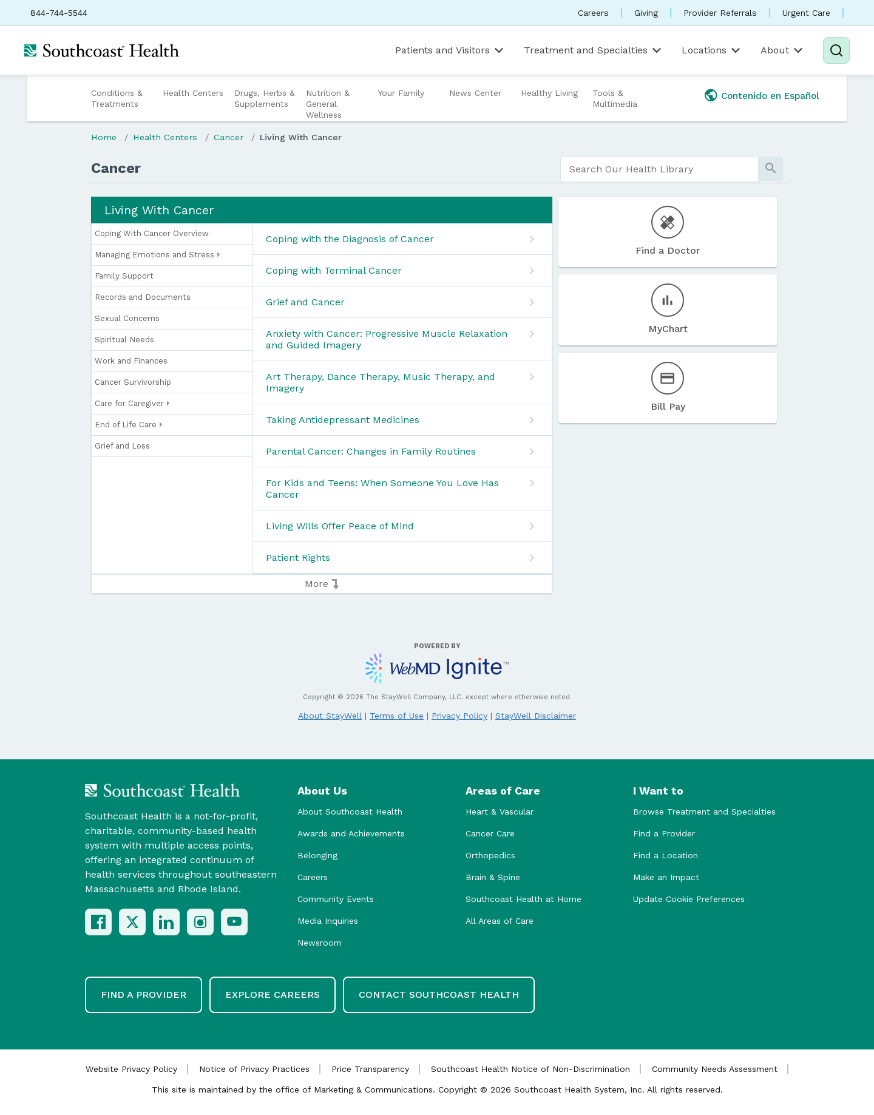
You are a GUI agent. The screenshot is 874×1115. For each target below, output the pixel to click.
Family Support (124, 275)
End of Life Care (129, 425)
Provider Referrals (720, 13)
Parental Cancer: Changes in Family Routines (371, 451)
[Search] (836, 50)
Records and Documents (143, 297)
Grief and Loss (122, 445)
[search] (659, 169)
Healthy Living (549, 93)
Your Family (401, 93)
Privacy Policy (459, 715)
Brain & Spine (493, 877)
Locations (712, 50)
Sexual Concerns (127, 318)
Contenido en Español (770, 95)
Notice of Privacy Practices (254, 1069)
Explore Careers (272, 994)
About (783, 50)
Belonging (317, 855)
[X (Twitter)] (132, 922)
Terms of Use (397, 715)
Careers (593, 13)
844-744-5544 (58, 13)
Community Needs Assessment (714, 1069)
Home (104, 137)
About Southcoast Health (349, 811)
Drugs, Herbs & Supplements (264, 98)
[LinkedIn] (166, 922)
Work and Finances (131, 360)
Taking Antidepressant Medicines (342, 419)
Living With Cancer (301, 137)
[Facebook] (98, 922)
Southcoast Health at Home (523, 899)
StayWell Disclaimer (535, 715)
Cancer (228, 137)
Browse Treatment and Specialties (704, 811)
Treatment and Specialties (593, 50)
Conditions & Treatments (117, 98)
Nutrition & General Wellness (328, 104)
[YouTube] (234, 922)
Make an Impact (666, 877)
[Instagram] (200, 922)
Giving (646, 13)
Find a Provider (664, 833)
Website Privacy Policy (131, 1069)
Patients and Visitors (450, 50)
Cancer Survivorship (133, 382)
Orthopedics (490, 855)
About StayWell (330, 715)
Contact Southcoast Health (439, 994)
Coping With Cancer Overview (152, 233)
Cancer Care (490, 833)
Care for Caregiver (132, 403)
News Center (475, 93)
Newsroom (319, 942)
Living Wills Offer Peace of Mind (340, 526)
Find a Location (665, 855)
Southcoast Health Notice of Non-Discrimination (530, 1069)
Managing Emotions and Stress (157, 255)
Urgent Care (806, 13)
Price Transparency (370, 1069)
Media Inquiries (327, 921)
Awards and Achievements (351, 833)
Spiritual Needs (124, 339)
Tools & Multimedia (614, 98)
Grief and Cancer (305, 302)
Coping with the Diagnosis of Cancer (350, 239)
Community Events (335, 899)
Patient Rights (298, 557)
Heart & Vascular (500, 811)
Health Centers (193, 93)
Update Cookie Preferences (689, 899)
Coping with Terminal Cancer (334, 270)
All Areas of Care (500, 921)
